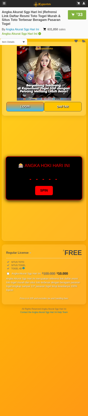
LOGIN (25, 106)
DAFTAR (63, 106)
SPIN (44, 190)
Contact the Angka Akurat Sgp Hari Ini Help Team (44, 312)
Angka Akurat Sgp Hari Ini (22, 29)
